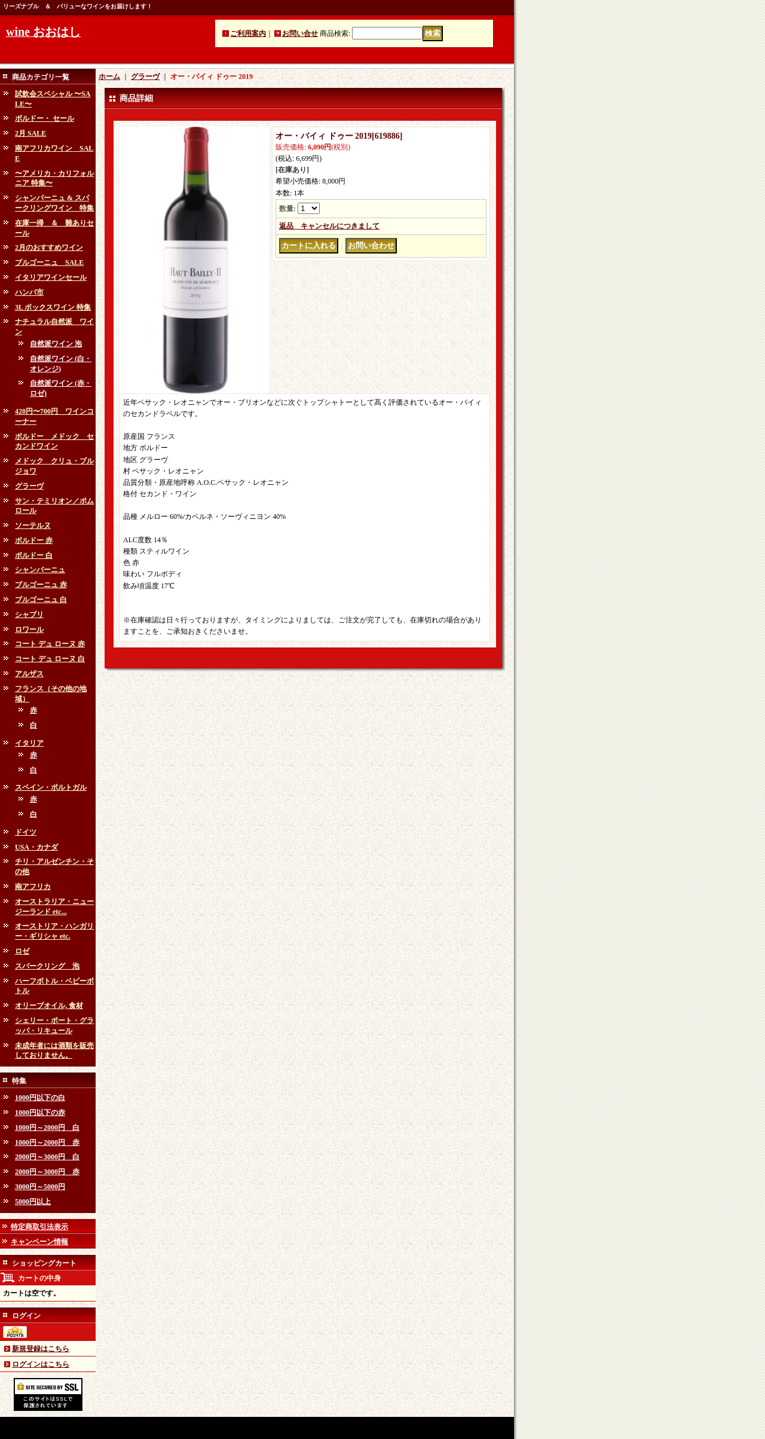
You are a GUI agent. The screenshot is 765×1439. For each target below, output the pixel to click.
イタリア (29, 743)
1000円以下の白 (40, 1097)
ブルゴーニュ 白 (41, 599)
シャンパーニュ (40, 570)
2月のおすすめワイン (49, 247)
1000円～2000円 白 (47, 1127)
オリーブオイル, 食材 (49, 1005)
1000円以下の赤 (40, 1112)
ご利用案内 (248, 33)
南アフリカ (33, 886)
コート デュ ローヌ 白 (50, 659)
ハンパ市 (29, 292)
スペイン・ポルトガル (51, 787)
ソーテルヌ (33, 525)
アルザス (29, 674)
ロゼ (22, 951)
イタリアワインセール (51, 277)
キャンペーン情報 (39, 1242)
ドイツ (25, 832)
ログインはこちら (40, 1364)
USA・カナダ (36, 847)
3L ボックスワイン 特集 (53, 307)
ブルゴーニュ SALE (49, 262)
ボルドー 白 (34, 555)
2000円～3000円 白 (47, 1157)
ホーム (109, 76)
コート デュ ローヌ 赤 (50, 644)
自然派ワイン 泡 (56, 344)
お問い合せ (300, 33)
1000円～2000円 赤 (47, 1142)
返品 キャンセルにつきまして (329, 226)
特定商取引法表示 (39, 1227)
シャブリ (29, 614)
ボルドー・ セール (44, 118)
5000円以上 (33, 1201)
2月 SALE (30, 133)
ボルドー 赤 (34, 540)
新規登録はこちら (40, 1349)
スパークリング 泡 (47, 966)
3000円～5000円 (40, 1187)
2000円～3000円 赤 (47, 1172)
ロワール (29, 629)
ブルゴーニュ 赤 (41, 585)
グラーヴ (29, 486)
